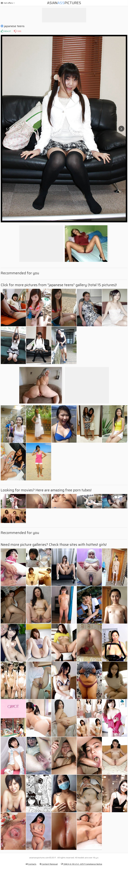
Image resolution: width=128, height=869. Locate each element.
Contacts (31, 864)
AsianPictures (64, 3)
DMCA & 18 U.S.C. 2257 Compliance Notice (81, 864)
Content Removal (49, 864)
